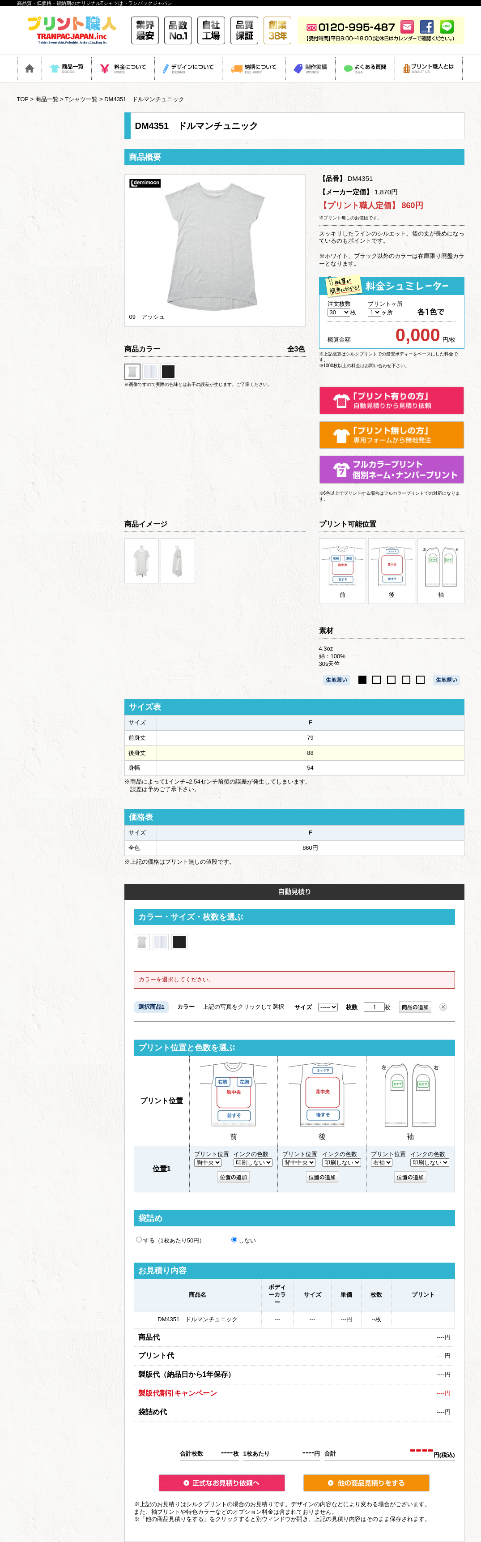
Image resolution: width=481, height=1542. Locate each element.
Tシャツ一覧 (81, 99)
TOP (23, 99)
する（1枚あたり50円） (170, 1240)
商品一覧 (47, 99)
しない (243, 1240)
